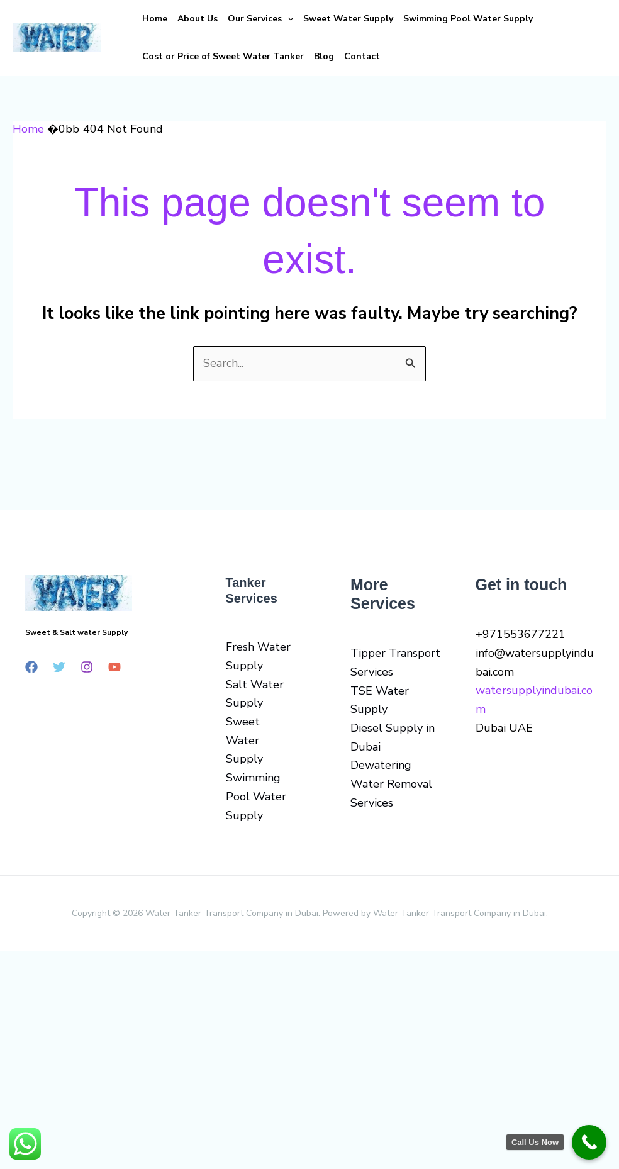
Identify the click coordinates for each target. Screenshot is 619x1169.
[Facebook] (31, 667)
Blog (324, 56)
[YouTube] (114, 667)
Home (154, 19)
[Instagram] (87, 667)
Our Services (260, 19)
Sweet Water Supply (348, 19)
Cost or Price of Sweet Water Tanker (223, 56)
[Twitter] (59, 667)
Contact (362, 56)
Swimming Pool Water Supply (468, 19)
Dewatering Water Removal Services (391, 784)
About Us (197, 19)
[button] (287, 19)
